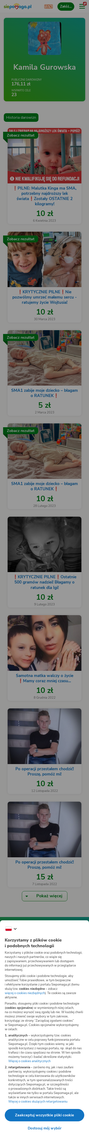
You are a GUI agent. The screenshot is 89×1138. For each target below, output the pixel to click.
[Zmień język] (11, 929)
